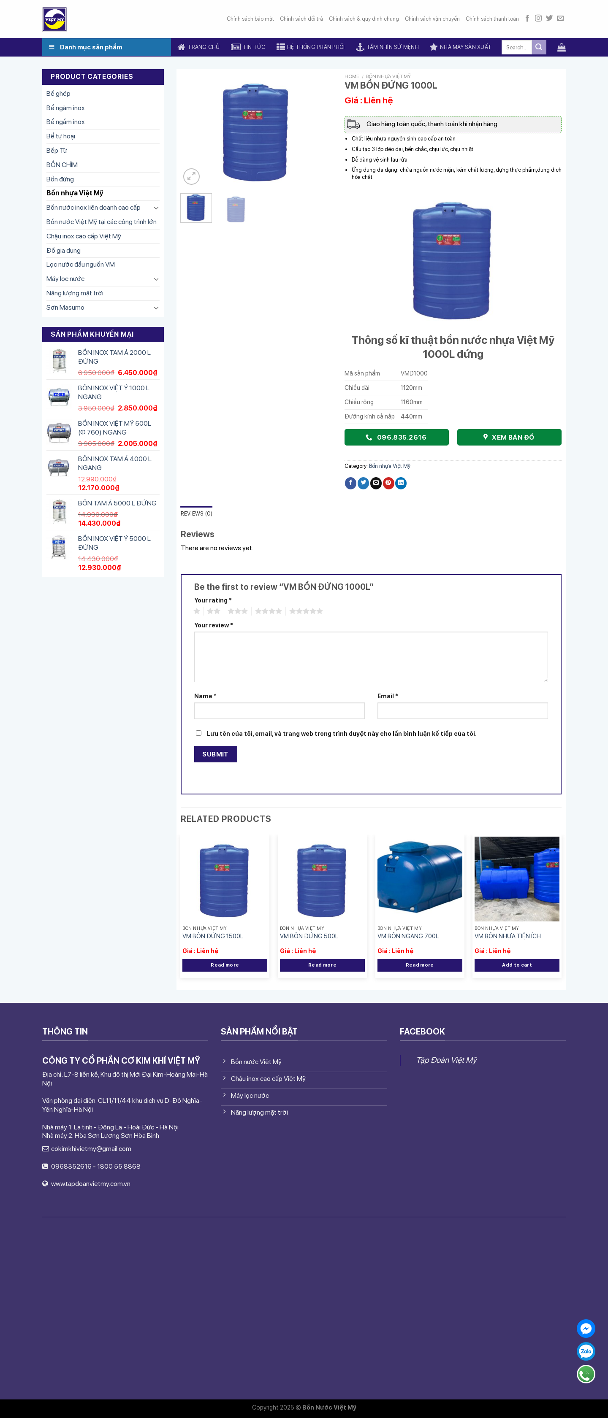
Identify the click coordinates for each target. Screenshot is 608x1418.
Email (387, 696)
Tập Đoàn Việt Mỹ (446, 1060)
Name (205, 696)
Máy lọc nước (65, 279)
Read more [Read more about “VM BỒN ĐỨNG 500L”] (322, 965)
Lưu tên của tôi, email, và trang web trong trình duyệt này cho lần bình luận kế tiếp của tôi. (342, 733)
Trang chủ (198, 47)
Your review (213, 625)
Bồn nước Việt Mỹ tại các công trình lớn (101, 222)
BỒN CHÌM (62, 165)
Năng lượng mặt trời (74, 293)
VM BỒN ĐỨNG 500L (309, 936)
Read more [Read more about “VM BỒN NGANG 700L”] (420, 965)
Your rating (213, 600)
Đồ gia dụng (63, 250)
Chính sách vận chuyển (432, 19)
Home (352, 76)
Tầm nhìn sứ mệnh (387, 47)
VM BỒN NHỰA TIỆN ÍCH (508, 936)
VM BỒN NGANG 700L (408, 936)
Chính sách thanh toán (492, 19)
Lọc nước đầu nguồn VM (80, 264)
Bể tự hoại (60, 136)
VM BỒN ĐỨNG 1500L (212, 936)
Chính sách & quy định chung (364, 19)
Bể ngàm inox (65, 108)
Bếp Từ (56, 150)
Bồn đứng (60, 179)
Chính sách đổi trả (301, 19)
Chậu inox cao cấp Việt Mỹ (83, 236)
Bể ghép (58, 93)
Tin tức (248, 47)
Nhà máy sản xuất (460, 47)
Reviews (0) (197, 513)
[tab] (197, 514)
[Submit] (539, 47)
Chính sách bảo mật (250, 19)
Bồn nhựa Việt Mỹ (74, 193)
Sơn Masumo (65, 307)
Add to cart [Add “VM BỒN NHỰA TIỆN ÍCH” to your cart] (517, 965)
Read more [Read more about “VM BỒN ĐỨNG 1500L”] (225, 965)
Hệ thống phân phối (311, 47)
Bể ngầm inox (65, 122)
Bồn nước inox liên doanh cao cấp (93, 207)
